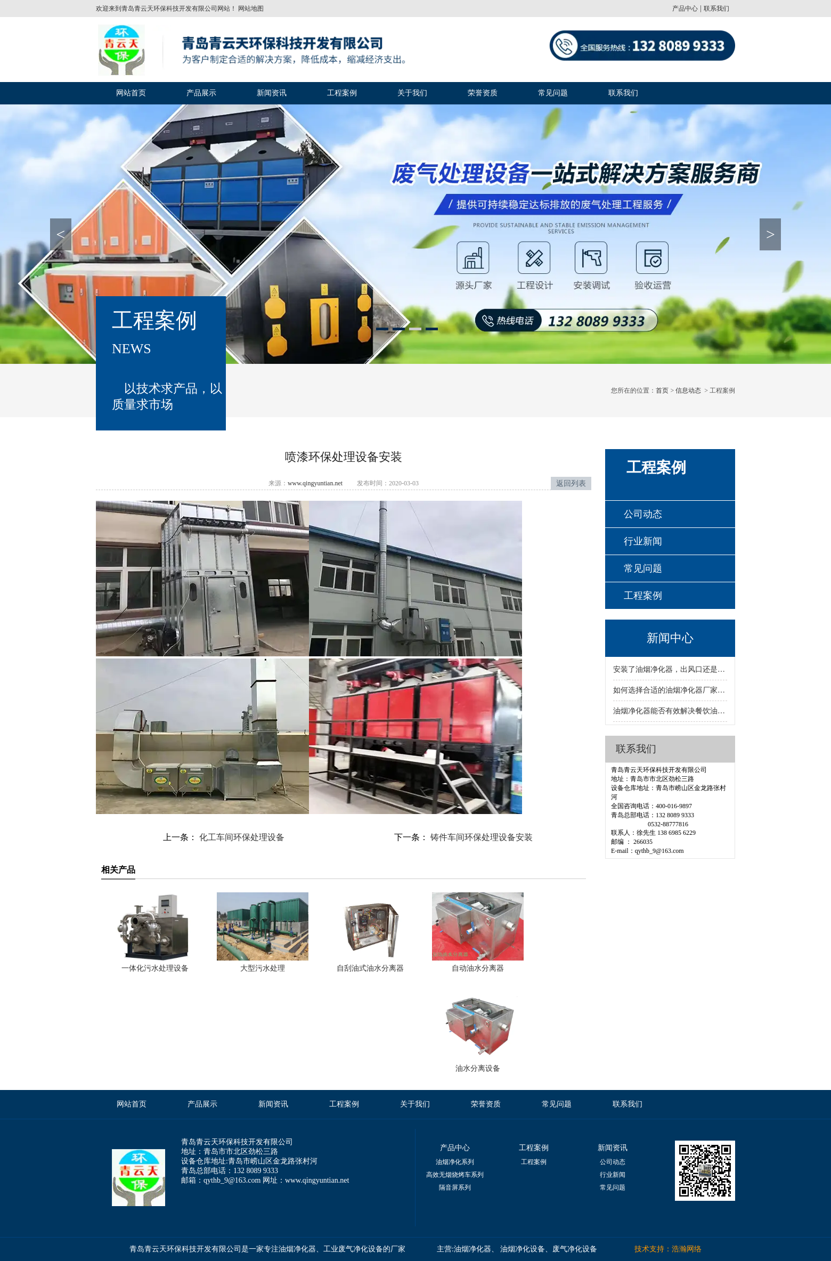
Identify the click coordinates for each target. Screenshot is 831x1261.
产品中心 (685, 8)
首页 (662, 390)
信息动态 (688, 390)
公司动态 (643, 514)
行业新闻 (643, 541)
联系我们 (716, 8)
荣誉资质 (483, 93)
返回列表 (571, 483)
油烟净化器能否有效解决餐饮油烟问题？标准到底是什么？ (670, 711)
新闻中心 (670, 638)
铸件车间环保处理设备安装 (480, 837)
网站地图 (250, 8)
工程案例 (342, 93)
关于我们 (412, 93)
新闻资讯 (272, 93)
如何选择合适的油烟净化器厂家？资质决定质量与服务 (670, 690)
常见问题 (553, 93)
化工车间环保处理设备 (240, 837)
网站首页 (131, 93)
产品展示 (201, 93)
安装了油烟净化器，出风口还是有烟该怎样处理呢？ (670, 669)
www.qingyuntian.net (315, 483)
